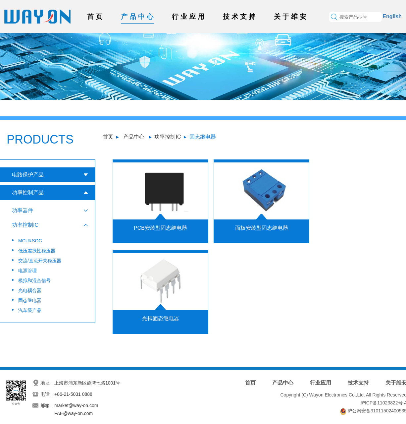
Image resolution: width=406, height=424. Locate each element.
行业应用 (189, 16)
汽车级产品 (29, 310)
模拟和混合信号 (34, 280)
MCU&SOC (30, 240)
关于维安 (291, 16)
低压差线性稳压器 (36, 250)
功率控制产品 (28, 192)
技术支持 (240, 16)
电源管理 (27, 270)
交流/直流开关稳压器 (39, 260)
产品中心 (138, 16)
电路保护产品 (28, 174)
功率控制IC (167, 137)
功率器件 (22, 210)
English (392, 16)
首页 (95, 16)
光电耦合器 (29, 290)
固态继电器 (202, 137)
